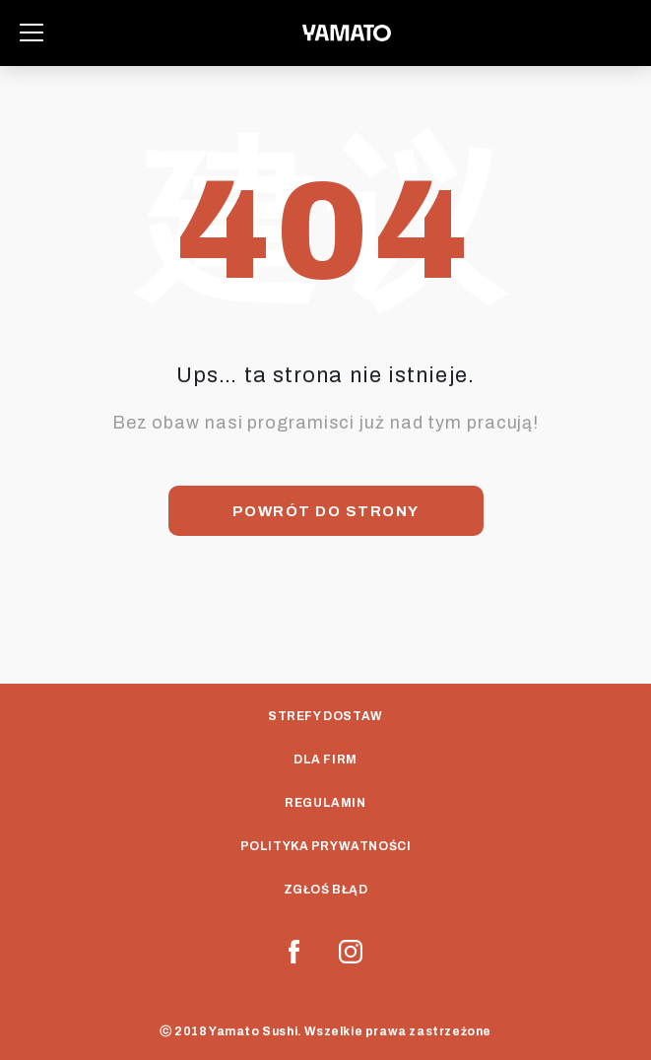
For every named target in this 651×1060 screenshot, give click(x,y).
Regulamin (325, 803)
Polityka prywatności (326, 846)
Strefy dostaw (325, 716)
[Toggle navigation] (31, 32)
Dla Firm (325, 759)
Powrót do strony (326, 511)
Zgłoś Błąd (326, 889)
